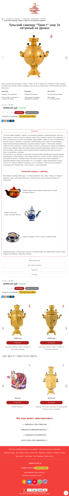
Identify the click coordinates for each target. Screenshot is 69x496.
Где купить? (20, 456)
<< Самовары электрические (34, 424)
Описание (34, 131)
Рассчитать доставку (27, 116)
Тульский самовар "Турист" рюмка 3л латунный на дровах (51, 348)
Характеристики (34, 260)
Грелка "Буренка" (18, 407)
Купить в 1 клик (32, 112)
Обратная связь (9, 453)
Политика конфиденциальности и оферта (23, 449)
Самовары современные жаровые (34, 19)
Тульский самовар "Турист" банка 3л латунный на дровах (17, 348)
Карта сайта (49, 456)
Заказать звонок (41, 468)
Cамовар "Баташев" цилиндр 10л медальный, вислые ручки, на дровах (51, 408)
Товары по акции (59, 453)
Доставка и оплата (34, 265)
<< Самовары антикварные (34, 435)
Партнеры (28, 456)
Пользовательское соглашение (49, 449)
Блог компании (38, 456)
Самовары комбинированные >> (34, 430)
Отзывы (34, 275)
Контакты (34, 453)
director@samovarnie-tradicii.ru (34, 472)
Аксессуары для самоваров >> (34, 440)
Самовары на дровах (13, 19)
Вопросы (49, 453)
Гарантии (34, 270)
